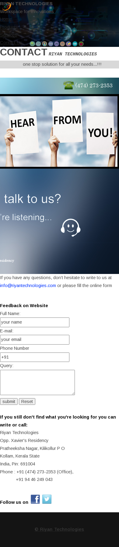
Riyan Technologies (26, 3)
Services (8, 35)
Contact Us (11, 42)
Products (9, 27)
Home (6, 19)
